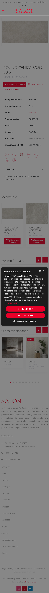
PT (23, 5)
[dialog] (24, 296)
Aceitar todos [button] (25, 309)
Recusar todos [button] (25, 315)
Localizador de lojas (38, 2)
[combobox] (40, 271)
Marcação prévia (20, 2)
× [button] (44, 271)
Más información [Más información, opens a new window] (11, 303)
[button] (24, 321)
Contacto (7, 2)
